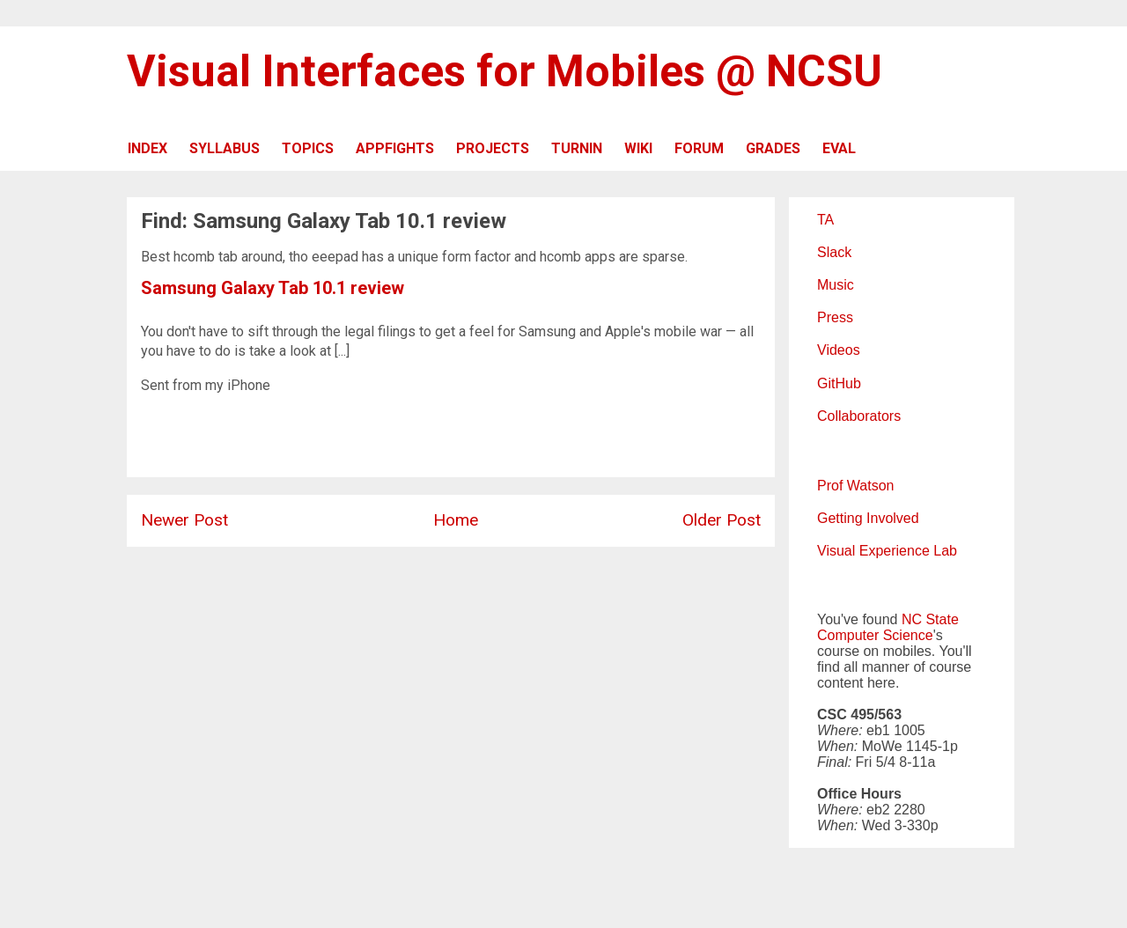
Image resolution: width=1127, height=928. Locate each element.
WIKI (638, 148)
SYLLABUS (224, 148)
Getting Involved (868, 518)
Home (455, 520)
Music (835, 284)
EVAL (839, 148)
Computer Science (875, 635)
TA (825, 219)
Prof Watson (855, 485)
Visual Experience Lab (887, 550)
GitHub (839, 383)
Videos (838, 349)
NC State (930, 619)
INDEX (147, 148)
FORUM (699, 148)
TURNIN (576, 148)
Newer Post (184, 520)
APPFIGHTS (395, 148)
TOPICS (308, 148)
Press (835, 317)
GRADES (773, 148)
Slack (834, 252)
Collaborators (859, 416)
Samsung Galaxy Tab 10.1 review (272, 287)
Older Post (721, 520)
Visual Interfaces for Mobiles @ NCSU (504, 71)
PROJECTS (492, 148)
